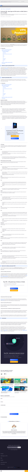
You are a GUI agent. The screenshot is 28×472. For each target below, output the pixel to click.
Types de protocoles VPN (6, 50)
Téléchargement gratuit (15, 138)
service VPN (5, 330)
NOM (2, 398)
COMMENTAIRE (3, 405)
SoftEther (4, 59)
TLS (3, 57)
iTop (14, 442)
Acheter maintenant (14, 361)
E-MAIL (2, 401)
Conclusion (3, 63)
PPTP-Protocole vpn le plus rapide (7, 88)
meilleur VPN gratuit (5, 276)
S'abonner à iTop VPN (14, 290)
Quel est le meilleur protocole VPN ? (7, 62)
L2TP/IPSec (4, 52)
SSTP (3, 55)
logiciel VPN (6, 68)
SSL (3, 95)
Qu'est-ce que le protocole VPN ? (7, 49)
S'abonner (19, 447)
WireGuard (4, 58)
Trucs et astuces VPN (3, 379)
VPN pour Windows (3, 387)
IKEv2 (3, 56)
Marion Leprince (3, 16)
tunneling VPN (2, 299)
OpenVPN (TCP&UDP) (5, 51)
